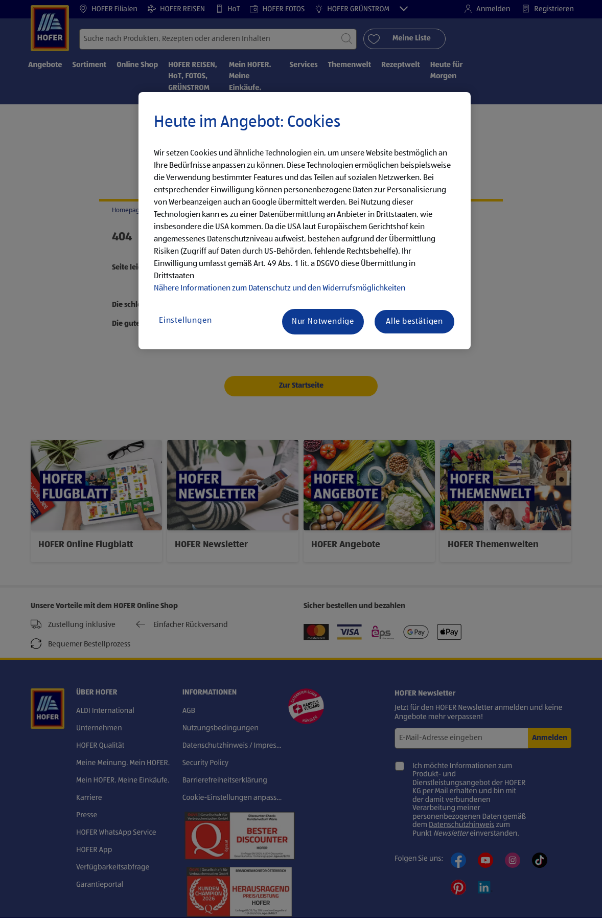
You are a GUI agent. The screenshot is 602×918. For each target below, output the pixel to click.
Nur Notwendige (323, 322)
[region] (304, 221)
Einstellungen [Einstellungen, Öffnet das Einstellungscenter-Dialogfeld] (185, 321)
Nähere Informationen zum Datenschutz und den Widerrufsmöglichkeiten (279, 288)
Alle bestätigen (414, 322)
